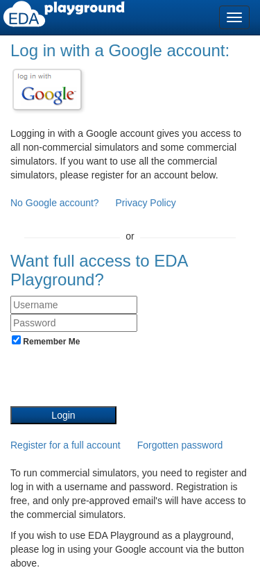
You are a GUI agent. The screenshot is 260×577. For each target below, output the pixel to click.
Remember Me (46, 340)
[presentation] (115, 379)
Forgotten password (180, 445)
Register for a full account (65, 445)
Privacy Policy (146, 202)
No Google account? (56, 202)
